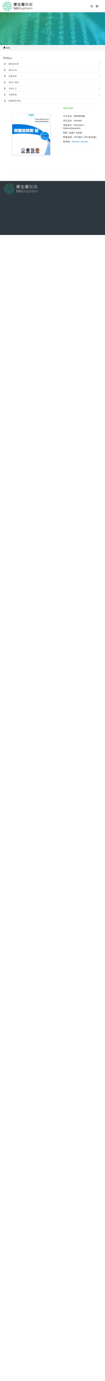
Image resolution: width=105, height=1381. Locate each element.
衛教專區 (13, 76)
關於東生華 (14, 64)
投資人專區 (14, 82)
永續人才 (13, 88)
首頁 (6, 48)
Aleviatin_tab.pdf (80, 141)
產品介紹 (13, 70)
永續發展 (13, 94)
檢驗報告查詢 (15, 101)
